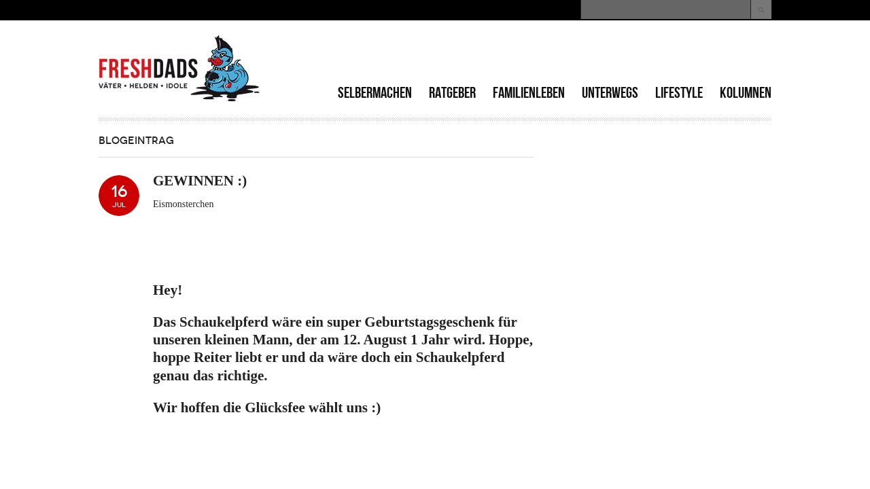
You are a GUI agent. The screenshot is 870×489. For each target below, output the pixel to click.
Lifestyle (679, 93)
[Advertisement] (612, 54)
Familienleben (529, 93)
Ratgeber (452, 93)
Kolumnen (745, 93)
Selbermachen (375, 93)
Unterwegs (610, 93)
